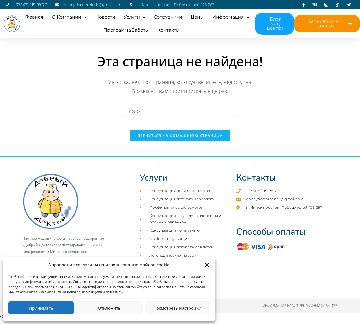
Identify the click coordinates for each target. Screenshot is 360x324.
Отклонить (109, 308)
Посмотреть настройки (177, 308)
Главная (34, 17)
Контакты (169, 30)
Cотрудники (168, 17)
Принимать (41, 308)
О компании (69, 17)
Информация (230, 17)
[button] (207, 265)
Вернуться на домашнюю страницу (180, 139)
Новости (105, 17)
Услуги (134, 17)
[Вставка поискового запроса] (180, 111)
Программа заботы (126, 30)
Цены (197, 17)
